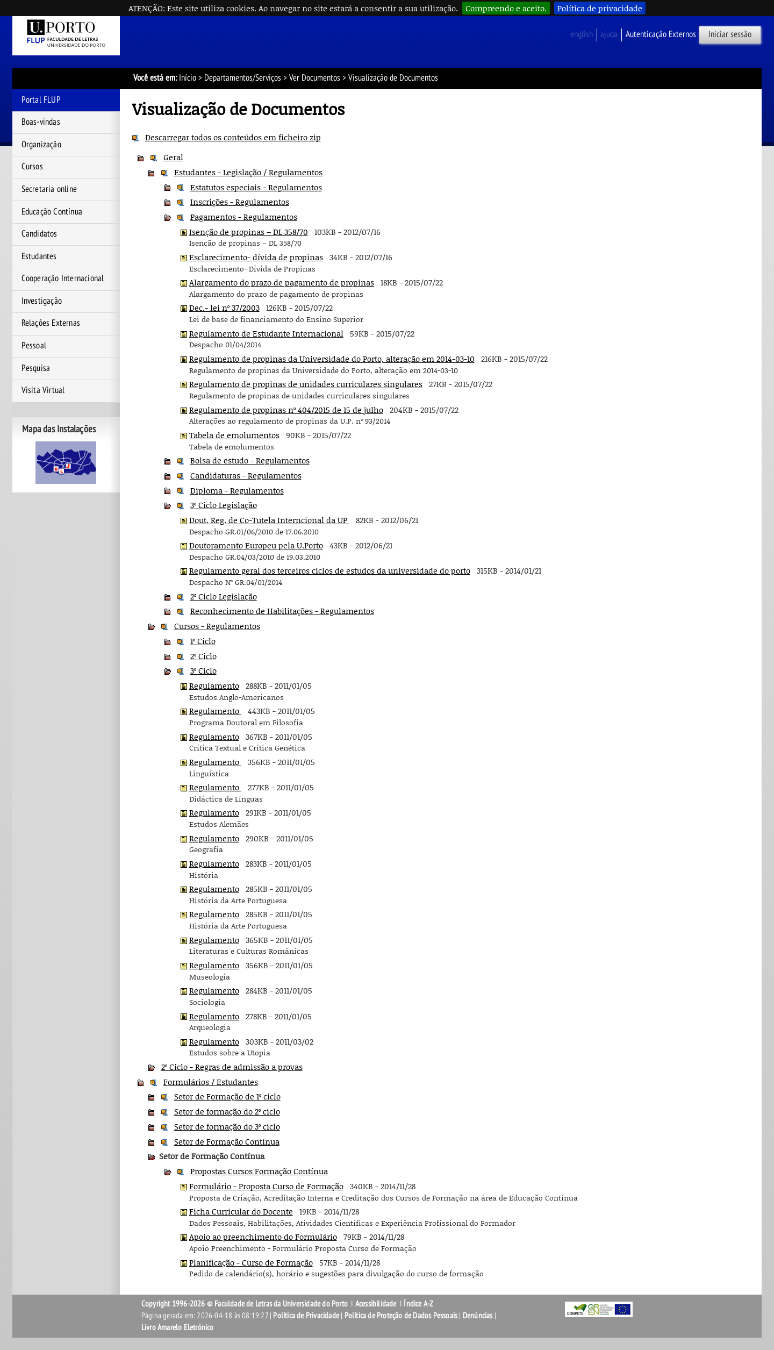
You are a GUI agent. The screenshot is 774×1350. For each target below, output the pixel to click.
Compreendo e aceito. (506, 8)
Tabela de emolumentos (234, 435)
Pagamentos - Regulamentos (243, 216)
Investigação (42, 301)
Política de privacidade (599, 8)
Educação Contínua (52, 211)
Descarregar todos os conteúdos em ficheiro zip (233, 137)
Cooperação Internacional (63, 278)
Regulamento (214, 685)
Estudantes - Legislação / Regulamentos (248, 172)
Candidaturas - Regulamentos (246, 475)
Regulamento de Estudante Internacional (266, 333)
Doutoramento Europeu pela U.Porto (256, 545)
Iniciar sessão (729, 34)
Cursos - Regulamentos (217, 625)
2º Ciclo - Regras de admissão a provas (232, 1066)
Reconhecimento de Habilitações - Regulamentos (282, 610)
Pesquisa (36, 368)
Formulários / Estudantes (210, 1081)
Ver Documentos (314, 78)
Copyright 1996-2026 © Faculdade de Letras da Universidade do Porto (245, 1304)
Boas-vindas (41, 122)
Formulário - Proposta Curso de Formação (266, 1186)
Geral (173, 157)
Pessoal (34, 345)
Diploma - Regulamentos (237, 490)
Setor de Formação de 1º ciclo (227, 1096)
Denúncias (478, 1315)
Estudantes (39, 256)
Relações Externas (51, 323)
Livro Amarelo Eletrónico (177, 1327)
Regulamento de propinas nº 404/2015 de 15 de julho (286, 409)
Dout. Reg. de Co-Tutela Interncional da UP (269, 520)
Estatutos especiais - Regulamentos (256, 187)
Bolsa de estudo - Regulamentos (250, 460)
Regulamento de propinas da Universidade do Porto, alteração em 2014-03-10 (332, 358)
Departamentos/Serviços (242, 78)
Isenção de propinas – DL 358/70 (248, 231)
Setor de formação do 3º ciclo (227, 1126)
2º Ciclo (203, 656)
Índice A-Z (418, 1304)
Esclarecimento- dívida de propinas (256, 257)
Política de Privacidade (306, 1315)
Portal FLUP (41, 100)
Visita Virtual (43, 390)
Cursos (32, 166)
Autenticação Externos (661, 34)
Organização (41, 144)
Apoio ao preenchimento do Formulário (263, 1236)
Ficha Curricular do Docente (241, 1211)
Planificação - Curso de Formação (251, 1262)
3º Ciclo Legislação (223, 504)
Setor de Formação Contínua (227, 1141)
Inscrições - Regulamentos (239, 201)
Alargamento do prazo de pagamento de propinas (281, 282)
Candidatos (40, 233)
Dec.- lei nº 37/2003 (224, 307)
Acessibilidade (376, 1304)
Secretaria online (49, 189)
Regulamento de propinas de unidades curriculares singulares (305, 383)
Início (187, 78)
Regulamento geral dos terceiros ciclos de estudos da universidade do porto (329, 570)
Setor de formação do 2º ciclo (227, 1111)
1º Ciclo (203, 640)
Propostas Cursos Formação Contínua (259, 1171)
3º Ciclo (203, 670)
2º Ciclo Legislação (223, 596)
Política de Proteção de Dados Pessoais (401, 1315)
